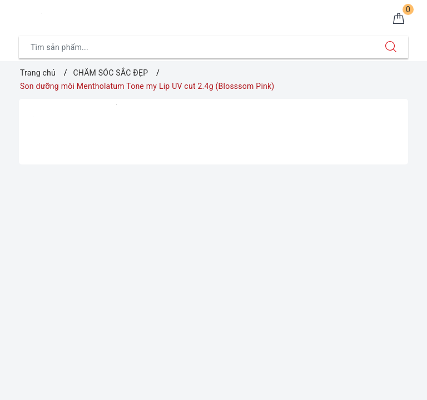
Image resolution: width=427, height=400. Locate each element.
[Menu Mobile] (25, 14)
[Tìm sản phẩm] (196, 47)
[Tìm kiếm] (391, 47)
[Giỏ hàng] (398, 18)
